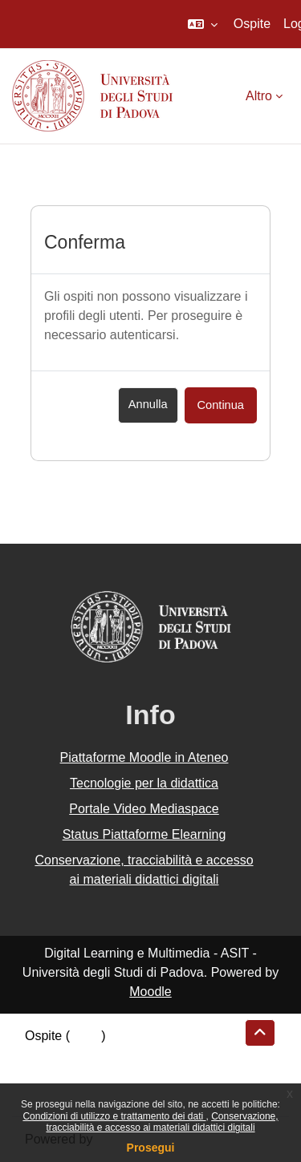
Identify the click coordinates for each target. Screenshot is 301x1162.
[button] (202, 24)
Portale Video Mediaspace (144, 809)
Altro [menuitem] (259, 96)
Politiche (49, 1074)
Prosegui (151, 1147)
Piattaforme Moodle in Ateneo (144, 757)
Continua (220, 405)
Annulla (148, 404)
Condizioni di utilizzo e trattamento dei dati (113, 1116)
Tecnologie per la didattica (144, 783)
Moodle (150, 991)
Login (85, 1036)
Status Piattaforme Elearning (144, 834)
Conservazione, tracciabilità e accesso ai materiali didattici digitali (162, 1122)
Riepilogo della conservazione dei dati (133, 1055)
